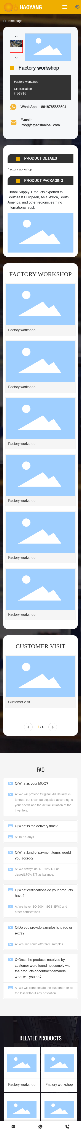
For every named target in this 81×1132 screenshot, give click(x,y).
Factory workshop (21, 1084)
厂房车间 (20, 93)
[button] (28, 727)
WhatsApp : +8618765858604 (43, 107)
